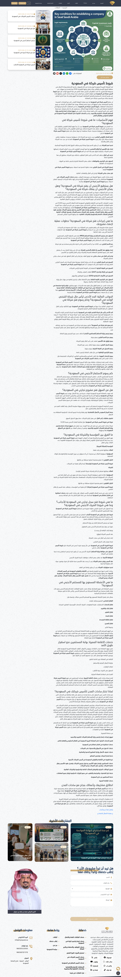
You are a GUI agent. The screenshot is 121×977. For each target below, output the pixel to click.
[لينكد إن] (94, 970)
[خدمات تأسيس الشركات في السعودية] (74, 958)
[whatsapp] (67, 73)
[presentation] (92, 912)
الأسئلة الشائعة (50, 3)
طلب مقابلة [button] (22, 3)
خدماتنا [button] (85, 3)
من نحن (93, 3)
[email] (57, 73)
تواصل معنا (14, 3)
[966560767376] (22, 952)
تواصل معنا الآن (105, 77)
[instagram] (94, 965)
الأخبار (68, 3)
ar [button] (29, 3)
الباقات (76, 3)
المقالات (60, 3)
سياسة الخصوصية (38, 3)
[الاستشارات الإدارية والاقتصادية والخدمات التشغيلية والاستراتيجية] (74, 968)
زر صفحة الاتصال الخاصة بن (105, 813)
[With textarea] (91, 902)
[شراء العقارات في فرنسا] (74, 973)
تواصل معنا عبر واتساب (106, 809)
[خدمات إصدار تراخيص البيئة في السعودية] (74, 942)
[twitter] (60, 73)
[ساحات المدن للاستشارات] (21, 940)
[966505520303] (22, 948)
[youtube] (94, 961)
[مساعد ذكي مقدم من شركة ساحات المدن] (118, 969)
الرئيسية (101, 3)
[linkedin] (64, 73)
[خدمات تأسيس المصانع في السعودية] (74, 963)
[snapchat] (107, 961)
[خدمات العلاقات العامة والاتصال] (74, 937)
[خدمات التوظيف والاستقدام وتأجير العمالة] (74, 948)
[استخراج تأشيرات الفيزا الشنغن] (74, 953)
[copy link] (54, 73)
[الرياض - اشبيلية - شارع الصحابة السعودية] (18, 962)
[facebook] (70, 73)
